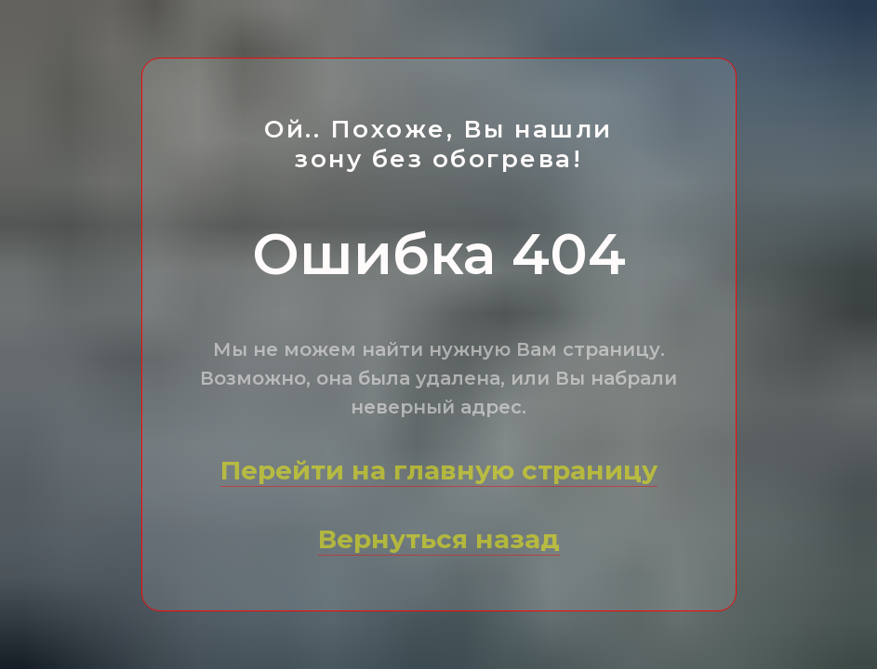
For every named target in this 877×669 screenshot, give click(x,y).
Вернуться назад (439, 539)
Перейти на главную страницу (439, 470)
